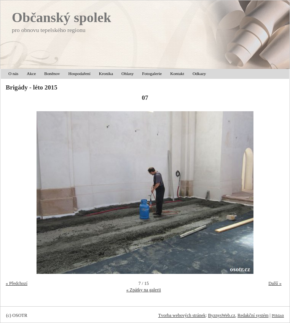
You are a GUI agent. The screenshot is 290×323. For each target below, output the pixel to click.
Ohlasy (127, 73)
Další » (274, 283)
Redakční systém (253, 315)
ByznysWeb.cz (221, 315)
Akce (31, 73)
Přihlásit (278, 315)
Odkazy (199, 73)
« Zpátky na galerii (143, 290)
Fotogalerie (152, 73)
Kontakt (177, 73)
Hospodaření (79, 73)
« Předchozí (16, 283)
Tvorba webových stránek (182, 315)
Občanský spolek (61, 17)
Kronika (106, 73)
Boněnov (52, 73)
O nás (13, 73)
